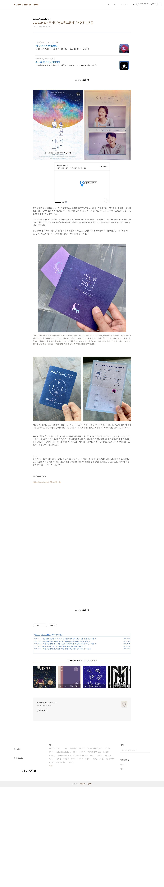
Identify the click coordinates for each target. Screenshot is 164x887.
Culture (37, 635)
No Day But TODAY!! (44, 705)
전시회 (82, 748)
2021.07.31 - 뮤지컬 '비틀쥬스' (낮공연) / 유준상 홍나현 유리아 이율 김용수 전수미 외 (58, 646)
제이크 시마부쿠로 (94, 752)
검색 (148, 750)
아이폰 (83, 752)
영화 (51, 759)
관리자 (89, 784)
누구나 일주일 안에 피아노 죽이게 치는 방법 (73, 755)
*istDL (52, 755)
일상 (51, 762)
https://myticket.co (43, 59)
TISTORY (82, 784)
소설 (59, 748)
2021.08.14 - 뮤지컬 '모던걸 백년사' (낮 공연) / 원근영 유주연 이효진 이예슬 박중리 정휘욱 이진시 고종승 (64, 644)
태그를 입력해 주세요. (95, 748)
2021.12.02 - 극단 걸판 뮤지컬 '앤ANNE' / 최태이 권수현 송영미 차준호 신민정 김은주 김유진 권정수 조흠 (64, 639)
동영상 (66, 759)
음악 (75, 752)
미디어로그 (125, 4)
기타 (51, 752)
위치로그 (136, 4)
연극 (92, 755)
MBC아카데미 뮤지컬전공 (46, 45)
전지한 (52, 748)
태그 (115, 4)
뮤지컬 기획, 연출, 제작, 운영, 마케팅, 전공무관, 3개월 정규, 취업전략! (62, 48)
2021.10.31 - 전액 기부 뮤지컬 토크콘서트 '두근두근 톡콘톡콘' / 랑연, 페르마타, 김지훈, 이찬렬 (61, 641)
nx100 (106, 752)
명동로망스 (110, 759)
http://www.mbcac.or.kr (44, 42)
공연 (71, 762)
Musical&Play (46, 635)
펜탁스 (88, 759)
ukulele (108, 755)
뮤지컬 (58, 759)
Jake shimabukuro (63, 752)
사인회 (99, 755)
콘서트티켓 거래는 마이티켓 (47, 62)
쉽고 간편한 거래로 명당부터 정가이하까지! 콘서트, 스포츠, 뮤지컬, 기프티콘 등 (65, 65)
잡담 (95, 759)
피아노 (108, 748)
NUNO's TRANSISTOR (26, 4)
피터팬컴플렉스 (61, 762)
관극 (65, 748)
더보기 (51, 766)
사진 (102, 759)
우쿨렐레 (74, 748)
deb (73, 759)
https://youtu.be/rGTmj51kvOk (47, 482)
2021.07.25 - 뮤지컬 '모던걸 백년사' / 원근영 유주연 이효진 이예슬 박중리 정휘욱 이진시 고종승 (61, 649)
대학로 (80, 759)
